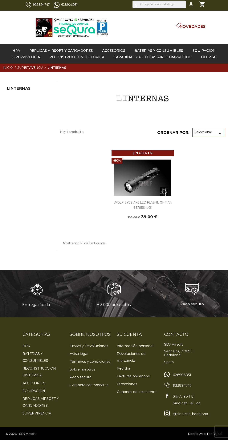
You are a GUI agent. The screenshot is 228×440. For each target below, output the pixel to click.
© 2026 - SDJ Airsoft (21, 434)
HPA (16, 51)
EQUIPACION (204, 51)
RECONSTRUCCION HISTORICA (76, 57)
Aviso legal (79, 354)
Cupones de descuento (137, 392)
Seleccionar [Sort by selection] (208, 133)
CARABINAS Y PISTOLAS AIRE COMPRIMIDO (152, 57)
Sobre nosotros (82, 369)
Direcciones (127, 384)
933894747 (41, 4)
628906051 (69, 4)
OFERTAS (209, 57)
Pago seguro (81, 377)
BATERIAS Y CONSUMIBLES (158, 51)
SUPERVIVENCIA (25, 57)
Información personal (135, 346)
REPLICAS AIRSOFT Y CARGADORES (61, 51)
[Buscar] (159, 4)
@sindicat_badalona (190, 414)
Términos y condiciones (90, 361)
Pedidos (124, 368)
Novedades (193, 26)
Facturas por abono (133, 376)
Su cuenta (129, 334)
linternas (19, 88)
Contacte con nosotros (89, 385)
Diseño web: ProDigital (205, 434)
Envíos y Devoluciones (89, 346)
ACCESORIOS (113, 51)
